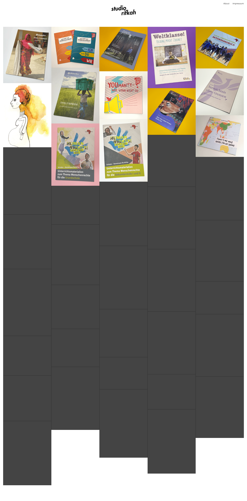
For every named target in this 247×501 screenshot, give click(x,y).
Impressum (238, 3)
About (226, 3)
